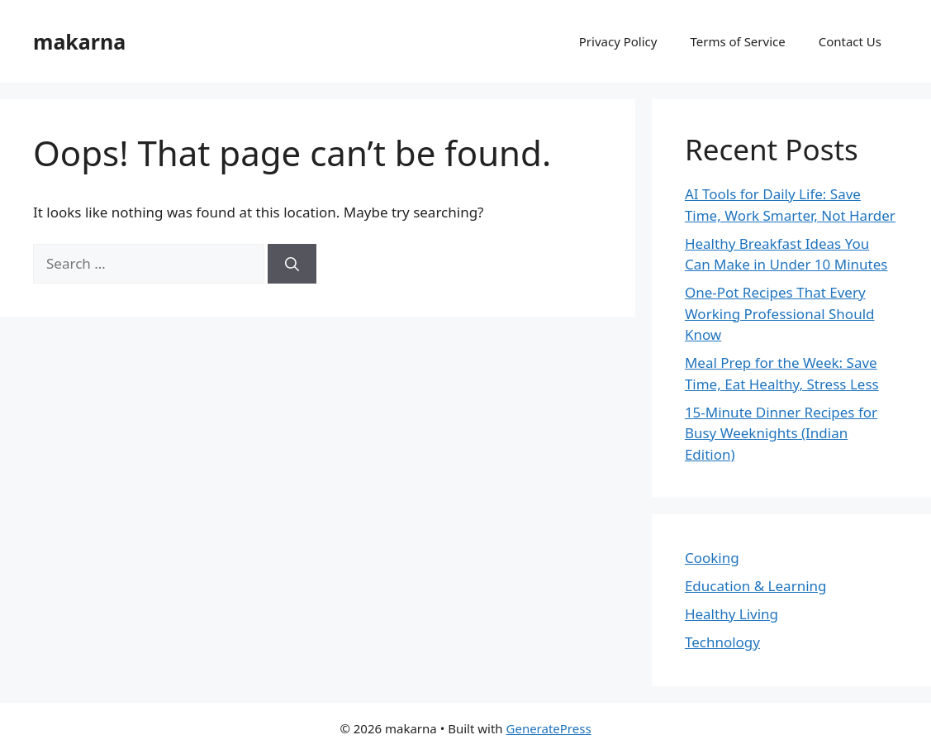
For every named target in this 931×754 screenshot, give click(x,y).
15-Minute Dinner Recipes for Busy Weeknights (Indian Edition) (781, 433)
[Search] (292, 264)
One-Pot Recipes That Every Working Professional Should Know (780, 313)
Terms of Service (737, 41)
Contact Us (850, 41)
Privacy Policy (618, 41)
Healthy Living (731, 613)
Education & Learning (756, 585)
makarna (79, 41)
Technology (722, 641)
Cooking (712, 557)
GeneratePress (548, 728)
